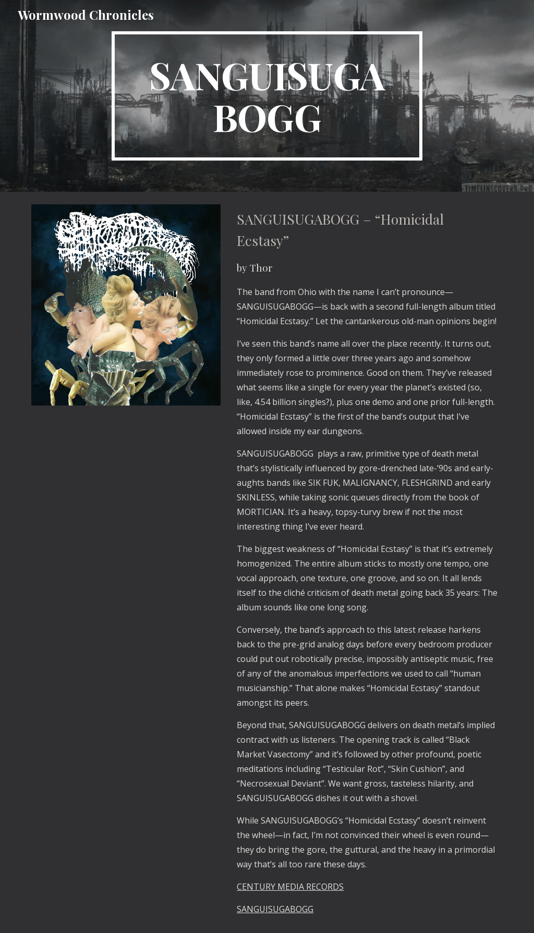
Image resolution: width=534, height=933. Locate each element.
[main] (267, 96)
